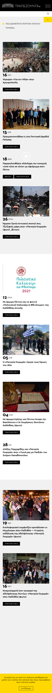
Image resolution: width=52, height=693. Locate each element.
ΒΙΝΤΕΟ (8, 176)
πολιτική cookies (28, 682)
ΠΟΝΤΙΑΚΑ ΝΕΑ (11, 89)
